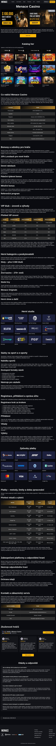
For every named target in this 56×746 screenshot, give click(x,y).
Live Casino (18, 1)
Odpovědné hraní (37, 735)
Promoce (29, 1)
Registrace (52, 1)
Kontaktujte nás (37, 737)
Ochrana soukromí (38, 733)
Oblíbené (7, 50)
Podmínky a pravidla (38, 731)
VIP (34, 1)
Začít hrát (28, 35)
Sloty (49, 50)
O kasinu (36, 729)
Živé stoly (21, 50)
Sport (24, 1)
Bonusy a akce (52, 735)
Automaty (51, 729)
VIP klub (50, 737)
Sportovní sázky (52, 733)
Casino (13, 1)
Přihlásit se (46, 1)
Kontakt (38, 1)
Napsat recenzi (48, 632)
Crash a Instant (35, 50)
